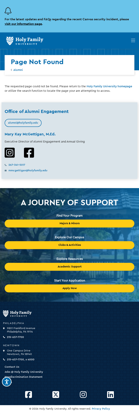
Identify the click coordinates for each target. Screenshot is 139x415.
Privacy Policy (101, 408)
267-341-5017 (17, 165)
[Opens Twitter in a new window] (55, 395)
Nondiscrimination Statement (24, 377)
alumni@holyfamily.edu (23, 122)
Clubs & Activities (69, 245)
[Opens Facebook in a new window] (28, 395)
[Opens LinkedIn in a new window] (110, 395)
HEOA (8, 382)
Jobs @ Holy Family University (24, 372)
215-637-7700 (15, 337)
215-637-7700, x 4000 (20, 359)
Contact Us (12, 367)
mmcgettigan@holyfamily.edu (28, 170)
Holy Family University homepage (109, 86)
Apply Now (69, 288)
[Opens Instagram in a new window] (83, 395)
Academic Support (70, 266)
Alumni (18, 70)
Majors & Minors (69, 223)
